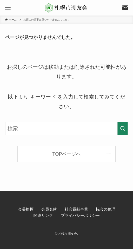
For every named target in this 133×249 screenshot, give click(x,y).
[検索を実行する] (122, 128)
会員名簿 (49, 209)
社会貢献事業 (76, 209)
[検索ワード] (66, 128)
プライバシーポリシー (80, 215)
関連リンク (43, 215)
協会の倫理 (105, 209)
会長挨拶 (26, 209)
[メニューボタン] (8, 8)
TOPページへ (66, 154)
